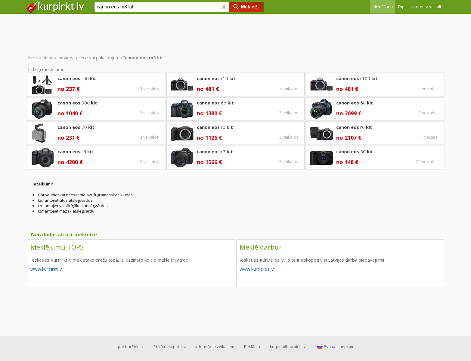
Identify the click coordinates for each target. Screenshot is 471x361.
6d (215, 103)
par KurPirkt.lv (131, 346)
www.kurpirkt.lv (46, 269)
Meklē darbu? (261, 246)
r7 (215, 151)
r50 (76, 78)
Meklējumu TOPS (57, 246)
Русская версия (338, 346)
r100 (357, 78)
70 (76, 127)
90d (77, 103)
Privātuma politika (169, 346)
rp (215, 127)
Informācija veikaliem (214, 346)
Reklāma (252, 346)
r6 (354, 127)
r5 (75, 151)
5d (354, 103)
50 (354, 151)
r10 (216, 78)
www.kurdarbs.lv (257, 269)
